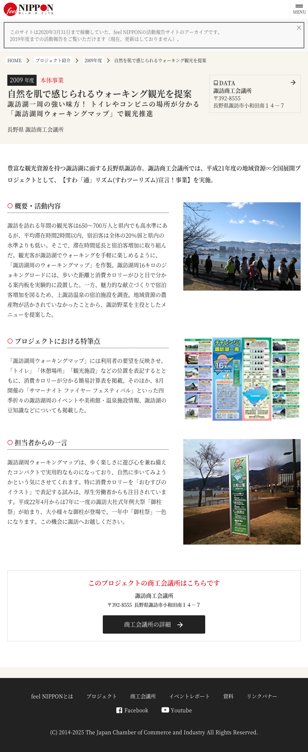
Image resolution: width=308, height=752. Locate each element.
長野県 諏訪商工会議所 (35, 129)
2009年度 (93, 60)
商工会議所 (143, 696)
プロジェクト (101, 696)
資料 (228, 696)
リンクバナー (262, 696)
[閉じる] (299, 27)
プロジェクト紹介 (53, 60)
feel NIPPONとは (52, 696)
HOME (14, 60)
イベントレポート (189, 696)
